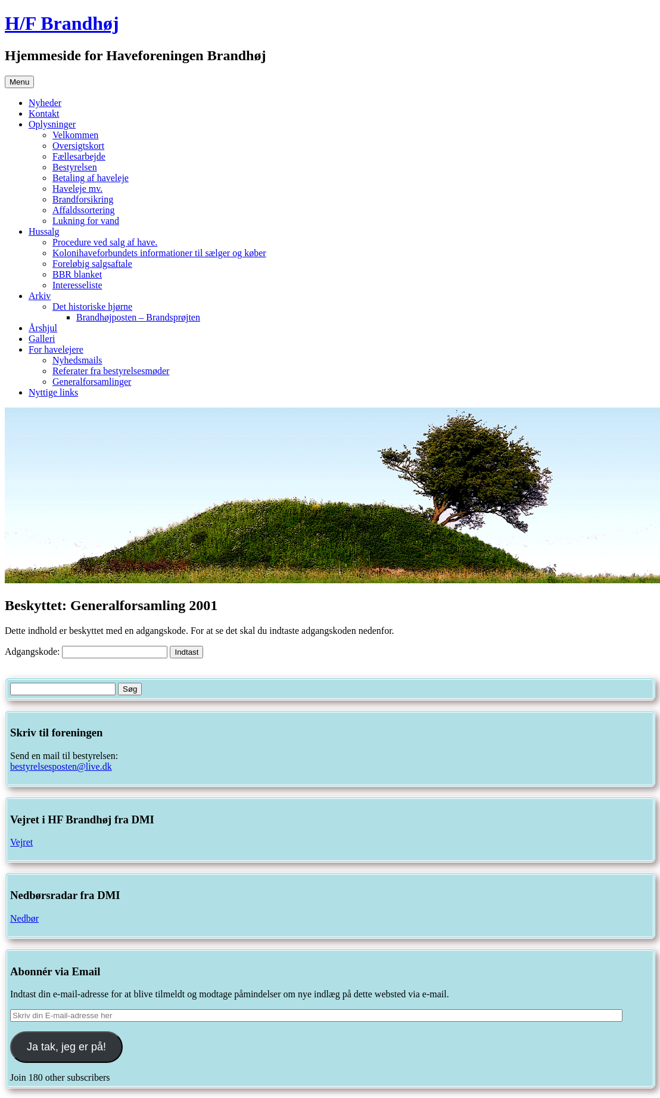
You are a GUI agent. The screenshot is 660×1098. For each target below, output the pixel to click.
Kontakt (44, 113)
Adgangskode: (86, 651)
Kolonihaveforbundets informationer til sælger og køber (159, 253)
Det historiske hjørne (92, 306)
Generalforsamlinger (91, 382)
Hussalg (44, 231)
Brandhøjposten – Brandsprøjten (138, 317)
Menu (19, 81)
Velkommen (75, 135)
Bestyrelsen (74, 167)
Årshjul (43, 328)
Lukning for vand (85, 221)
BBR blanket (77, 274)
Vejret (21, 842)
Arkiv (40, 296)
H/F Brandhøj (62, 23)
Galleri (42, 339)
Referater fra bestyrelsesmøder (110, 371)
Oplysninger (52, 124)
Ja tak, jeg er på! (66, 1047)
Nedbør (24, 918)
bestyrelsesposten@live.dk (61, 766)
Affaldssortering (83, 210)
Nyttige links (53, 392)
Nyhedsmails (77, 360)
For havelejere (56, 349)
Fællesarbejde (78, 156)
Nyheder (45, 103)
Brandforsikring (82, 199)
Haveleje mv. (77, 188)
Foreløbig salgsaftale (92, 264)
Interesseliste (77, 285)
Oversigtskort (78, 146)
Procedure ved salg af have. (104, 242)
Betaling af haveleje (90, 178)
